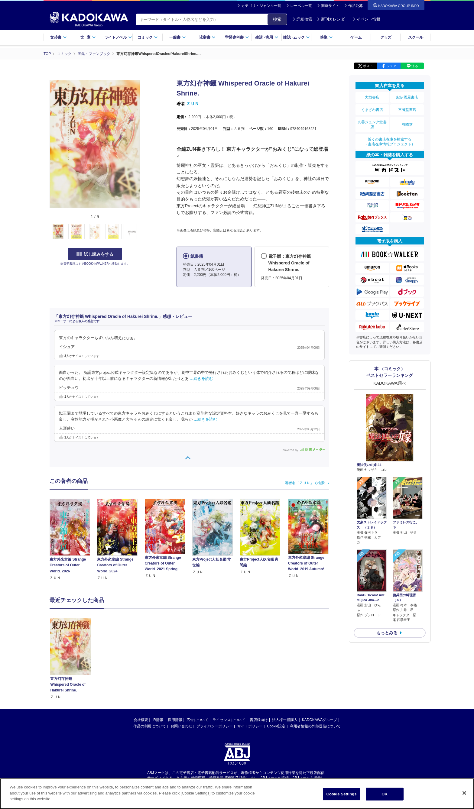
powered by (304, 450)
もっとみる (387, 632)
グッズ (385, 37)
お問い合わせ (181, 726)
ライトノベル (118, 37)
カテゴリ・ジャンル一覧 (261, 6)
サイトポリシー (250, 726)
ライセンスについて (229, 720)
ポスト (368, 66)
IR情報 (157, 720)
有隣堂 (407, 124)
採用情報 (175, 720)
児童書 (207, 37)
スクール (415, 37)
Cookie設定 (276, 726)
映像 (326, 37)
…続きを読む (201, 379)
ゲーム (356, 37)
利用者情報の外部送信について (315, 726)
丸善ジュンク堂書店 (372, 124)
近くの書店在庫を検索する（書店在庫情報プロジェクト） (389, 141)
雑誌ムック (296, 37)
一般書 (177, 37)
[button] (144, 231)
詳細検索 (302, 19)
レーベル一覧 (301, 6)
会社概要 (141, 720)
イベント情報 (366, 19)
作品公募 (355, 6)
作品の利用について (149, 726)
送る (414, 66)
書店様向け (259, 720)
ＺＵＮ (192, 103)
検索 (277, 19)
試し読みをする (94, 254)
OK (384, 794)
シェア (391, 66)
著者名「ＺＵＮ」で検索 (305, 483)
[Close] (464, 793)
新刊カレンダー (333, 19)
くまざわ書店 (372, 110)
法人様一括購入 (284, 720)
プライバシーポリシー (214, 726)
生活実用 (266, 37)
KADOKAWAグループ (319, 720)
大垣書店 (372, 97)
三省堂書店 (407, 110)
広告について (197, 720)
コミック (148, 37)
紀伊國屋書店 (407, 97)
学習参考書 (237, 37)
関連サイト (330, 6)
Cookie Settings (341, 794)
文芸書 (58, 37)
